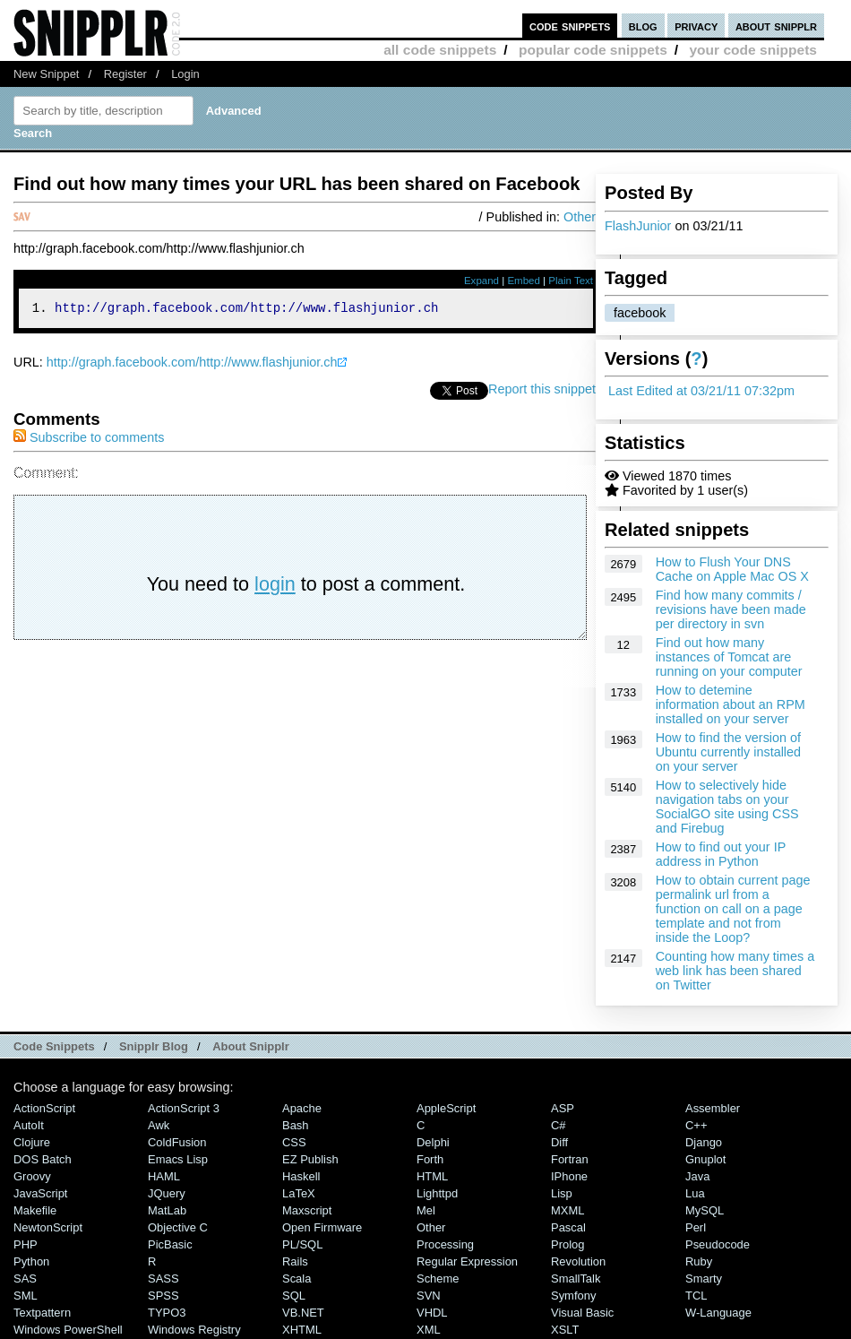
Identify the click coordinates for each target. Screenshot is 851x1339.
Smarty (703, 1278)
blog (643, 25)
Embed (523, 280)
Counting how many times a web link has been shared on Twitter (735, 970)
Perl (695, 1227)
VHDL (432, 1312)
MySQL (704, 1210)
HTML (432, 1176)
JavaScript (40, 1193)
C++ (696, 1125)
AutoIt (28, 1125)
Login (185, 74)
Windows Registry (194, 1329)
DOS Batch (42, 1159)
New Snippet (46, 74)
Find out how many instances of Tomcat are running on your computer (729, 656)
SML (25, 1295)
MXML (567, 1210)
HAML (164, 1176)
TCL (696, 1295)
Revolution (578, 1261)
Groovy (32, 1176)
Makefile (34, 1210)
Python (31, 1261)
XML (429, 1329)
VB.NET (303, 1312)
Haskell (301, 1176)
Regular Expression (467, 1261)
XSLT (565, 1329)
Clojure (31, 1142)
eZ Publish (310, 1159)
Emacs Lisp (178, 1159)
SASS (163, 1278)
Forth (430, 1159)
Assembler (712, 1108)
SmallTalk (575, 1278)
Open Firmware (322, 1227)
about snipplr (776, 25)
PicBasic (170, 1244)
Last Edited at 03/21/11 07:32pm (701, 391)
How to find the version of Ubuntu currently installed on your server (728, 751)
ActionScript (44, 1108)
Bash (295, 1125)
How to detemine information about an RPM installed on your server (730, 704)
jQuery (166, 1193)
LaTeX (298, 1193)
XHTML (302, 1329)
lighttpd (437, 1193)
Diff (559, 1142)
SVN (429, 1295)
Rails (295, 1261)
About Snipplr (250, 1046)
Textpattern (42, 1312)
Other (579, 217)
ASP (562, 1108)
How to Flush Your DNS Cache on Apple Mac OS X (732, 569)
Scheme (438, 1278)
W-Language (718, 1312)
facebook (640, 313)
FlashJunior (638, 226)
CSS (294, 1142)
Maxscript (306, 1210)
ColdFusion (177, 1142)
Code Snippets (54, 1046)
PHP (25, 1244)
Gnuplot (705, 1159)
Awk (158, 1125)
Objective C (178, 1227)
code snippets (570, 25)
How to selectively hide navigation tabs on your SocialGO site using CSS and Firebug (727, 806)
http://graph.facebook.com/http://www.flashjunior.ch (192, 365)
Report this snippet (542, 391)
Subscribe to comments (88, 440)
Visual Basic (582, 1312)
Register (125, 74)
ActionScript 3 (183, 1108)
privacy (696, 25)
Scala (296, 1278)
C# (558, 1125)
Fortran (570, 1159)
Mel (426, 1210)
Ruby (698, 1261)
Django (703, 1142)
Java (697, 1176)
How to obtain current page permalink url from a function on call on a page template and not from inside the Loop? (733, 909)
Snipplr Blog (153, 1046)
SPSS (163, 1295)
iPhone (569, 1176)
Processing (445, 1244)
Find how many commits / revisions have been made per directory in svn (731, 609)
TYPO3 (166, 1312)
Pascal (568, 1227)
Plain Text (570, 280)
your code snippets (753, 49)
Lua (695, 1193)
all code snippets (439, 49)
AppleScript (446, 1108)
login (275, 586)
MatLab (167, 1210)
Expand (481, 280)
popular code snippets (593, 49)
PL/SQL (302, 1244)
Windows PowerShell (68, 1329)
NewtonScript (47, 1227)
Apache (302, 1108)
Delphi (433, 1142)
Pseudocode (717, 1244)
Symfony (573, 1295)
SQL (293, 1295)
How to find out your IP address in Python (721, 854)
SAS (25, 1278)
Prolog (567, 1244)
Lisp (561, 1193)
